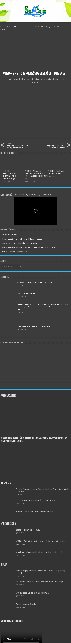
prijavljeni (26, 195)
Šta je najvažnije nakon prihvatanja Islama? (51, 145)
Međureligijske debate (23, 27)
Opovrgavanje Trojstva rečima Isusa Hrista (33, 326)
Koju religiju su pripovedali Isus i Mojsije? (35, 511)
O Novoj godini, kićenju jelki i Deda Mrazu (35, 500)
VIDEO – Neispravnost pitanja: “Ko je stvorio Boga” (9, 175)
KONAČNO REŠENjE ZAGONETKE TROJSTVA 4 (34, 282)
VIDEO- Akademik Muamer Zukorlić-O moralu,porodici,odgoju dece (36, 175)
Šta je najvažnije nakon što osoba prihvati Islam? (20, 145)
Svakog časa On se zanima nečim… (32, 593)
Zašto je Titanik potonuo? (28, 530)
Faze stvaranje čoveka (26, 604)
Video (9, 27)
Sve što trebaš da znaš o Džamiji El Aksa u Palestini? (22, 239)
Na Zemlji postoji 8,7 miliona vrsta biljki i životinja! (40, 582)
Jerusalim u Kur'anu (9, 235)
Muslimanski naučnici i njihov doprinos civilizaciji (39, 552)
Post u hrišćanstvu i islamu (27, 293)
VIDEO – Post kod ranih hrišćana (56, 172)
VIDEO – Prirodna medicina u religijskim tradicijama (40, 541)
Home (2, 27)
